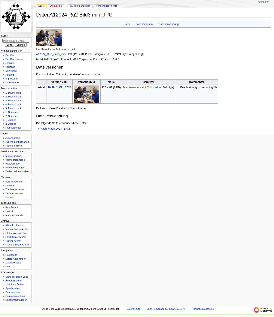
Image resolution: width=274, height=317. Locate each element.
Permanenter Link (15, 296)
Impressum (11, 78)
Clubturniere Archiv (15, 233)
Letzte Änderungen (15, 258)
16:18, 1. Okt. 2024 (59, 87)
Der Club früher (13, 59)
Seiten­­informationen (16, 300)
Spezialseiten (12, 288)
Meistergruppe (13, 156)
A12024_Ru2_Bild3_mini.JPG (54, 54)
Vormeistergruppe (15, 159)
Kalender (10, 185)
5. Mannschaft (13, 108)
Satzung (9, 63)
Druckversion (12, 292)
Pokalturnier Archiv (15, 237)
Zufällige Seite (13, 262)
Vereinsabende (13, 181)
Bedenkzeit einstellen (16, 171)
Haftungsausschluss (203, 309)
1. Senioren (11, 112)
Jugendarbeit (12, 138)
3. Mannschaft (13, 100)
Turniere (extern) (14, 189)
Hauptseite (11, 255)
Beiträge (168, 87)
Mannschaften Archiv (16, 229)
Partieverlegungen (15, 167)
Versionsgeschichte (106, 5)
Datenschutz (12, 82)
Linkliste (9, 211)
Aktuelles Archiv (14, 225)
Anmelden (263, 1)
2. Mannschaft (13, 96)
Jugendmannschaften (17, 142)
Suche (4, 35)
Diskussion (154, 87)
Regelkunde (11, 207)
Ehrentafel (10, 70)
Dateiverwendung (169, 24)
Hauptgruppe (12, 163)
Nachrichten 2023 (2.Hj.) (55, 128)
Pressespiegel (13, 127)
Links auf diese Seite (16, 276)
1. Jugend (10, 120)
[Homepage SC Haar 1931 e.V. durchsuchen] (15, 41)
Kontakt (9, 74)
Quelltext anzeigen (80, 5)
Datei (127, 24)
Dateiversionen (144, 24)
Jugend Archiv (13, 240)
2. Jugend (10, 124)
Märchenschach (14, 215)
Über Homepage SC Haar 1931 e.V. (166, 309)
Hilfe (7, 266)
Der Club (10, 55)
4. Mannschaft (13, 104)
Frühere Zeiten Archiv (17, 244)
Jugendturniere (13, 145)
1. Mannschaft (13, 92)
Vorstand (10, 67)
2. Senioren (11, 116)
